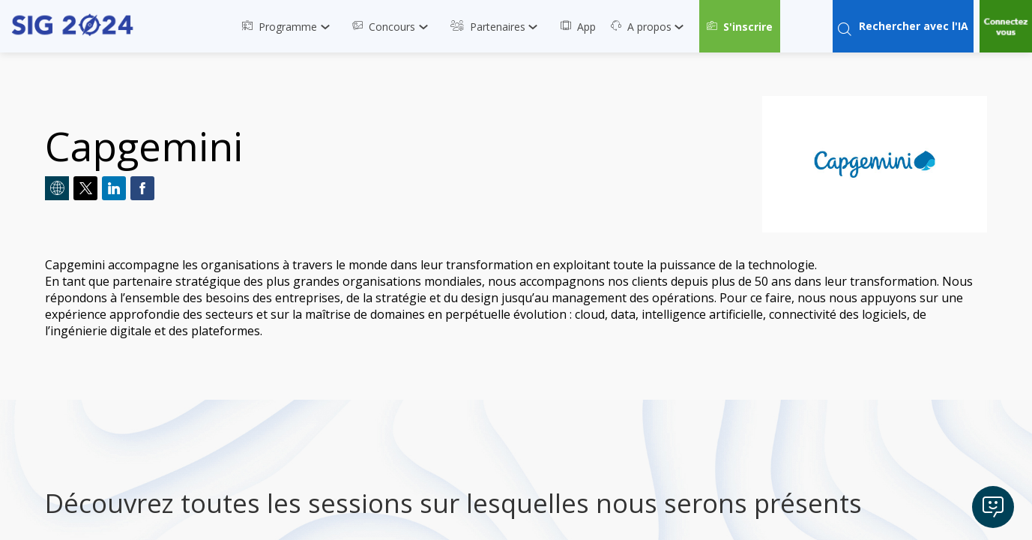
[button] (739, 26)
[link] (290, 26)
